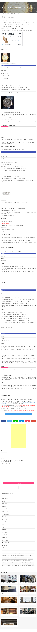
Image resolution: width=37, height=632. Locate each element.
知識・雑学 (21, 565)
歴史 (18, 565)
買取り (26, 565)
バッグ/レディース (9, 562)
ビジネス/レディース (15, 562)
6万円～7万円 (8, 555)
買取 (24, 565)
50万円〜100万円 (32, 553)
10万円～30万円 (8, 553)
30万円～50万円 (22, 553)
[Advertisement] (18, 430)
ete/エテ (31, 555)
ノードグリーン (4, 562)
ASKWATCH (16, 555)
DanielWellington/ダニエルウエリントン (24, 555)
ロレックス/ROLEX (3, 452)
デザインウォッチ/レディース (26, 560)
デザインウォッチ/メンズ (10, 560)
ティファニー (4, 560)
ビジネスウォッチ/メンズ (22, 562)
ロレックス (3, 565)
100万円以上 (3, 553)
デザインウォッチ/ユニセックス (18, 560)
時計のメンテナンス (14, 565)
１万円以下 (33, 565)
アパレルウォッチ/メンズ (27, 557)
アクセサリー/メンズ (12, 557)
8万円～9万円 (12, 555)
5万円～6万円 (4, 555)
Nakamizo (13, 17)
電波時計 (29, 565)
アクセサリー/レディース (19, 557)
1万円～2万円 (13, 553)
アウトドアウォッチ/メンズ (5, 557)
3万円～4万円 (27, 553)
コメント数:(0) (8, 17)
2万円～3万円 (17, 553)
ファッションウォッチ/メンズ (30, 562)
